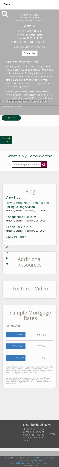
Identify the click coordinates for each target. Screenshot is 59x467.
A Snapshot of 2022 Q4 (21, 217)
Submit (44, 164)
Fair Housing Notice (40, 463)
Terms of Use (22, 460)
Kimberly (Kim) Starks (16, 91)
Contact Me (30, 53)
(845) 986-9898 (33, 34)
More (7, 4)
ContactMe (6, 140)
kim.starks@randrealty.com (29, 47)
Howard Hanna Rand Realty (42, 458)
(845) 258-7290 (33, 31)
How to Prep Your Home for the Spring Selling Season (27, 205)
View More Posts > (16, 236)
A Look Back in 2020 (19, 227)
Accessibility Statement (20, 463)
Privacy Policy (37, 460)
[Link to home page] (32, 4)
